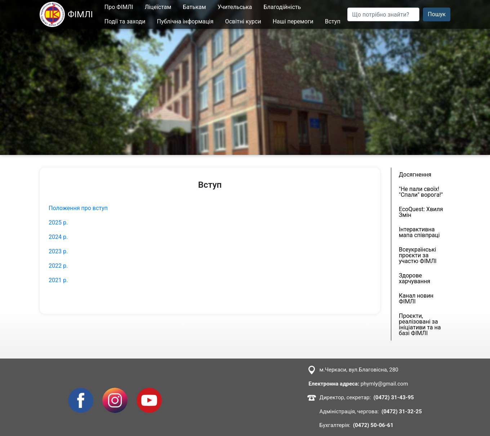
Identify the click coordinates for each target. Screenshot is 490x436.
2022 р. (58, 265)
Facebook (80, 391)
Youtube (147, 391)
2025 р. (58, 222)
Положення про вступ (78, 208)
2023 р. (58, 251)
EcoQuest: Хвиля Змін (421, 212)
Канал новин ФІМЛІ (416, 298)
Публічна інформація (185, 21)
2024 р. (58, 236)
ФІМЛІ (66, 14)
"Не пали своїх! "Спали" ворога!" (421, 192)
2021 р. (58, 280)
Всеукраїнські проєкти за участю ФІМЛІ (418, 255)
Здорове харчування (414, 278)
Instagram (115, 391)
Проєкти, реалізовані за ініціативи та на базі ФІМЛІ (420, 324)
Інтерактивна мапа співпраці (419, 232)
